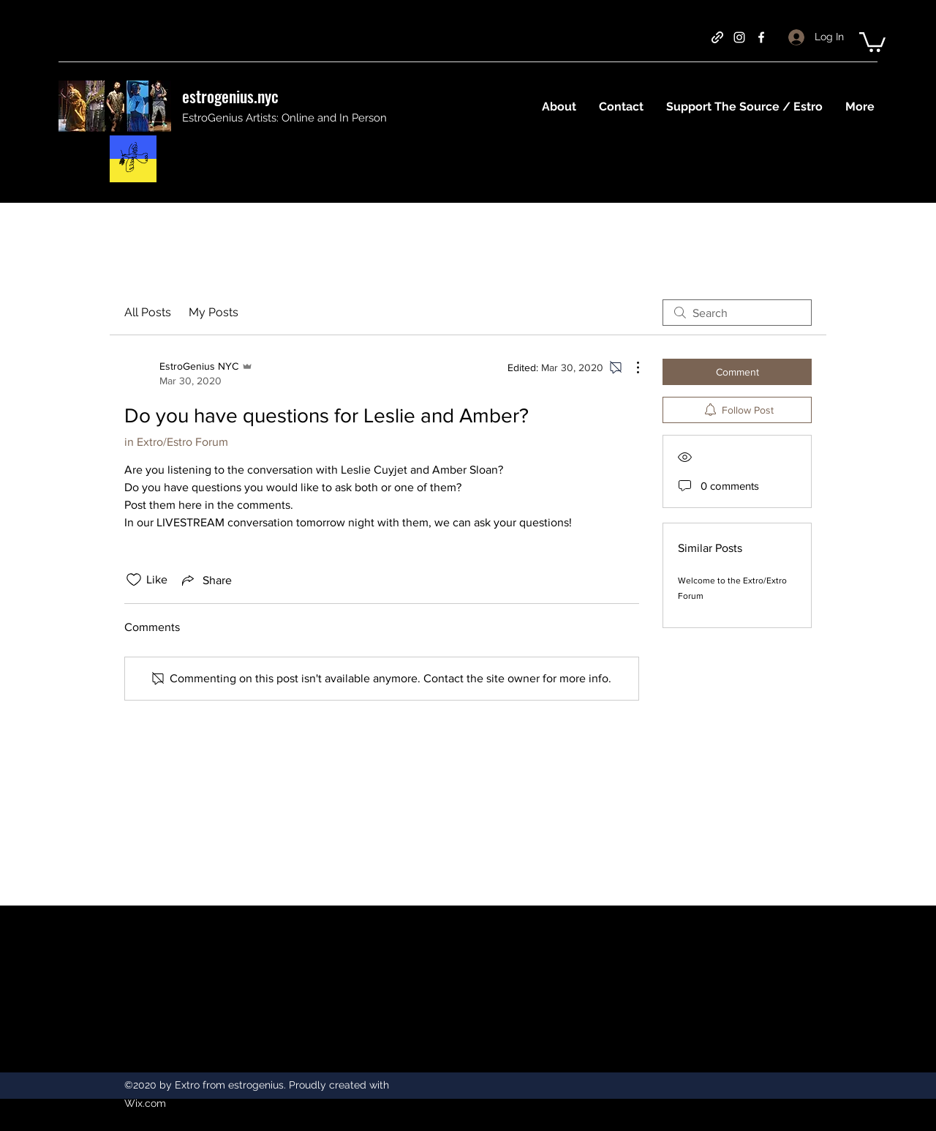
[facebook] (761, 37)
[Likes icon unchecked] (133, 580)
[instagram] (739, 37)
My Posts (213, 312)
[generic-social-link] (717, 37)
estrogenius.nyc (230, 96)
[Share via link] (205, 580)
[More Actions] (630, 367)
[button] (872, 41)
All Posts (147, 312)
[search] (737, 312)
